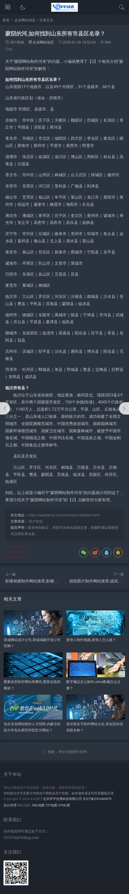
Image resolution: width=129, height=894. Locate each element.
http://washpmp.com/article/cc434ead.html (64, 515)
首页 (5, 20)
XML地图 (38, 805)
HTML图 (64, 805)
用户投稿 (36, 521)
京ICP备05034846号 (97, 799)
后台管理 (9, 805)
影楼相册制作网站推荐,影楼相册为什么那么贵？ (47, 581)
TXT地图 (51, 805)
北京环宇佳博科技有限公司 (62, 799)
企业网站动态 (24, 20)
